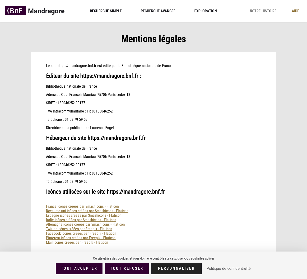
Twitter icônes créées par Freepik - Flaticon (79, 229)
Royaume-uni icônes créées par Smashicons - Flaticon (87, 211)
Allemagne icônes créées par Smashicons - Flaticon (85, 224)
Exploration (205, 11)
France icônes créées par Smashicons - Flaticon (82, 206)
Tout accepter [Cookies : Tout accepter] (79, 268)
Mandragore (46, 11)
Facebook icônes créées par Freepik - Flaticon (81, 233)
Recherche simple (106, 11)
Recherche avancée (158, 11)
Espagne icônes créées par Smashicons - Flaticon (83, 215)
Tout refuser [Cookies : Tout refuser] (126, 268)
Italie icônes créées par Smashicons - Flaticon (81, 220)
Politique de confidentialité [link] (228, 268)
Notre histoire (263, 11)
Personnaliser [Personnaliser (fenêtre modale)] (176, 268)
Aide (295, 11)
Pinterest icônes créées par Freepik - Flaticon (81, 238)
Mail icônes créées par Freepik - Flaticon (77, 242)
